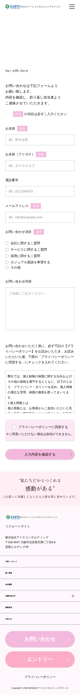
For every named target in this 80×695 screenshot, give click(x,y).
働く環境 (8, 573)
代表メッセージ (11, 561)
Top (7, 70)
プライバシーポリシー (40, 676)
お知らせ (8, 619)
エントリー (40, 659)
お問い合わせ (40, 639)
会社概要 (8, 584)
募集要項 (8, 607)
